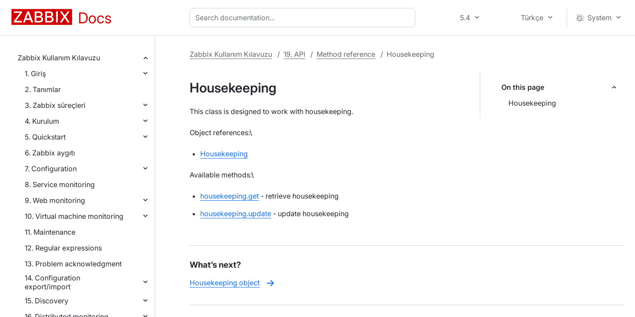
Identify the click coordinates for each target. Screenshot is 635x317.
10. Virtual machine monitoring (74, 216)
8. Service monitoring (60, 184)
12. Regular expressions (63, 247)
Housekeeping (532, 103)
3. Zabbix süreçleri (55, 105)
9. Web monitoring (55, 200)
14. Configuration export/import (52, 282)
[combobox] (304, 17)
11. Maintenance (50, 232)
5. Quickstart (45, 137)
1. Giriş (35, 73)
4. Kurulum (42, 121)
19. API (294, 54)
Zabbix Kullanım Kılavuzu (59, 57)
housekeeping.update (235, 213)
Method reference (346, 54)
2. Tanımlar (43, 89)
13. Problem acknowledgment (73, 263)
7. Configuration (51, 168)
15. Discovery (46, 300)
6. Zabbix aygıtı (50, 152)
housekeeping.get (229, 196)
